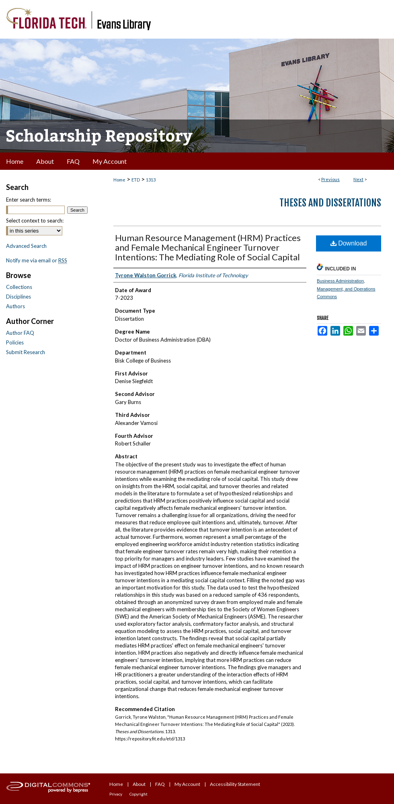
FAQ (160, 784)
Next (358, 179)
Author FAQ (20, 333)
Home (119, 179)
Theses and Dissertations (330, 203)
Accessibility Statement (235, 784)
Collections (19, 287)
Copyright (138, 794)
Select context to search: (35, 220)
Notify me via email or (36, 260)
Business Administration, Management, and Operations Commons (346, 288)
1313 (151, 179)
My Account (187, 784)
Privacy (115, 794)
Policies (15, 342)
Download (348, 243)
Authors (15, 306)
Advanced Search (26, 246)
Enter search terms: (28, 199)
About (139, 784)
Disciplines (18, 296)
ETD (135, 179)
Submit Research (25, 352)
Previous (330, 179)
